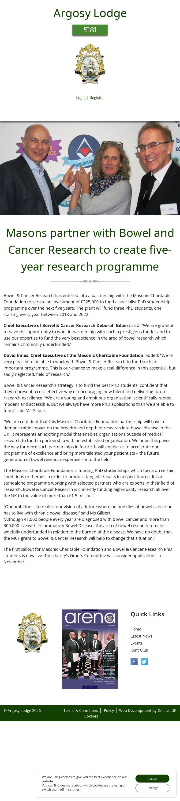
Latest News (141, 636)
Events (136, 643)
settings (73, 789)
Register (97, 97)
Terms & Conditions (81, 710)
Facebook (134, 661)
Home (136, 629)
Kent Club (139, 650)
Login (81, 97)
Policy (109, 710)
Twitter (144, 661)
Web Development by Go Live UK (147, 710)
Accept (151, 778)
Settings (152, 787)
